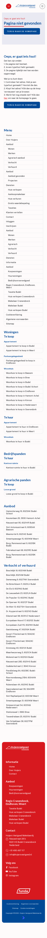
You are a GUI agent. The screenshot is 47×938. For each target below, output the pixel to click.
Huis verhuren (14, 199)
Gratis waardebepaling (19, 203)
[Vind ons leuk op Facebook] (13, 867)
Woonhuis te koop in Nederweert (21, 405)
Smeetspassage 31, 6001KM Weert (22, 700)
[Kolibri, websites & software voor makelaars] (23, 917)
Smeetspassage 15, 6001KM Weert (22, 539)
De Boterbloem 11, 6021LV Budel (21, 584)
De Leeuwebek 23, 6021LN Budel (21, 593)
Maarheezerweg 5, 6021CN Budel (21, 652)
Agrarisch (12, 244)
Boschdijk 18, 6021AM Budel (19, 570)
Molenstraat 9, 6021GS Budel (20, 657)
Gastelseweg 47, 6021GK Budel (20, 629)
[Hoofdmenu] (42, 6)
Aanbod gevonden (16, 176)
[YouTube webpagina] (13, 871)
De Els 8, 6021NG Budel (17, 589)
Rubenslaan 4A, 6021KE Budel (20, 684)
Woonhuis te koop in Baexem (19, 373)
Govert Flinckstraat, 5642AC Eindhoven (19, 642)
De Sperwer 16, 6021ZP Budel (19, 602)
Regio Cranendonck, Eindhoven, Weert (20, 286)
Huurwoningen (15, 276)
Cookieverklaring (14, 315)
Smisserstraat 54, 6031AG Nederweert (18, 706)
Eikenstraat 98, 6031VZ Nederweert (23, 616)
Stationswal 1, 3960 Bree (17, 712)
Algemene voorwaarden (17, 319)
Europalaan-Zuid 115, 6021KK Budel (22, 625)
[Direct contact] (8, 6)
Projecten (12, 180)
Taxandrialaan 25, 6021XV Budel (21, 716)
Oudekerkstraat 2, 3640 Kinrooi (21, 666)
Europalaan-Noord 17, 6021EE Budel (22, 620)
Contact (10, 217)
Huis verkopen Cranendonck (21, 296)
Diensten (10, 185)
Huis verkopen (15, 190)
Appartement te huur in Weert (20, 431)
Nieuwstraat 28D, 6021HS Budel (21, 661)
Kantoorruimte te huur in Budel (20, 467)
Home (9, 135)
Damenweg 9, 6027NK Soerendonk (22, 579)
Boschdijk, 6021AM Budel (17, 575)
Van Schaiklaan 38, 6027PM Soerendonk (19, 722)
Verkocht (12, 162)
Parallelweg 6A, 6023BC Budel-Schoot (21, 671)
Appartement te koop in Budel (20, 346)
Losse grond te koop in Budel (19, 494)
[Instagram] (13, 875)
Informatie (11, 262)
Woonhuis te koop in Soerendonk (21, 409)
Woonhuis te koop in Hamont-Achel (22, 396)
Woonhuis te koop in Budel (18, 382)
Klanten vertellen (14, 212)
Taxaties (12, 208)
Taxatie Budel (14, 292)
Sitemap (10, 324)
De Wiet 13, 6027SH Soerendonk (21, 607)
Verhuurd (12, 167)
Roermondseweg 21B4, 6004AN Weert (21, 678)
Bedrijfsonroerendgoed (19, 280)
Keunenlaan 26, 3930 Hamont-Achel (23, 518)
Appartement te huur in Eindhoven (22, 427)
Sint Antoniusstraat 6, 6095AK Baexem (20, 528)
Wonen (11, 149)
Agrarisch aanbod (16, 158)
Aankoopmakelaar (16, 194)
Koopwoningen (15, 271)
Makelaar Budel (15, 306)
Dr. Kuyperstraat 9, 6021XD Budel (21, 611)
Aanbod (9, 144)
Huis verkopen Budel (17, 310)
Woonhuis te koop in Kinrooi (19, 400)
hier (6, 98)
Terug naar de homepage (22, 31)
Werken (11, 153)
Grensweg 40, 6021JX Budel (19, 648)
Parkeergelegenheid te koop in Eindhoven (20, 361)
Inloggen (10, 221)
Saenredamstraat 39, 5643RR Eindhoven (20, 690)
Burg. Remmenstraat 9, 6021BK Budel (20, 544)
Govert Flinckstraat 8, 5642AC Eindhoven (20, 635)
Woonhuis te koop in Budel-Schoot (22, 387)
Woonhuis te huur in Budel (18, 441)
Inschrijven (11, 226)
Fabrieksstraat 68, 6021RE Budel (21, 550)
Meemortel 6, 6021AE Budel (19, 534)
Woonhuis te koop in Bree (18, 377)
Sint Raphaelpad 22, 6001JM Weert (22, 696)
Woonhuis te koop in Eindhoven (20, 391)
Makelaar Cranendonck (19, 301)
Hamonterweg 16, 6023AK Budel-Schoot (21, 512)
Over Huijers (12, 140)
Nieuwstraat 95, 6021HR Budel (20, 523)
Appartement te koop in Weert (20, 350)
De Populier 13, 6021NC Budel (20, 598)
